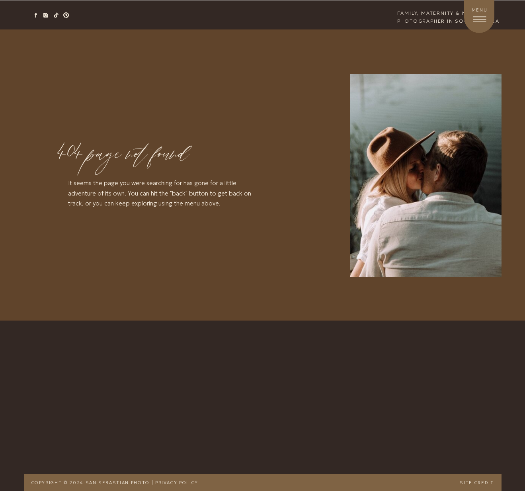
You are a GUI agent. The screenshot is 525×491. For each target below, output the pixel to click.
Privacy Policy (176, 482)
